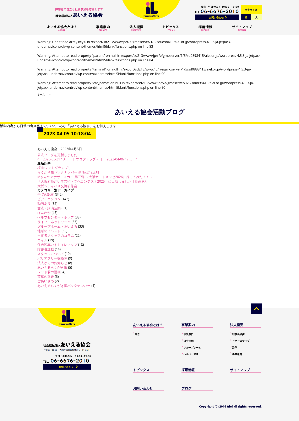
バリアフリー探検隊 (52, 258)
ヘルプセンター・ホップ (55, 217)
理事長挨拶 (238, 334)
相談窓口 (189, 334)
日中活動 (189, 341)
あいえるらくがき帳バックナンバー (64, 285)
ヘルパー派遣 (191, 354)
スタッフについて (50, 253)
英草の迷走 (45, 276)
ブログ (186, 388)
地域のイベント (49, 231)
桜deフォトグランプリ (54, 167)
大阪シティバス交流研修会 (57, 186)
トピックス (141, 370)
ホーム (41, 94)
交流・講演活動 (49, 208)
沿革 (234, 347)
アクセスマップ (241, 341)
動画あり (44, 203)
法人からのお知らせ (52, 263)
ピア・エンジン (49, 199)
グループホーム (192, 347)
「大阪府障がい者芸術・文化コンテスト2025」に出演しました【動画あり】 (94, 181)
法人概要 (236, 325)
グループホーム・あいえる (57, 226)
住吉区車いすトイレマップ (57, 244)
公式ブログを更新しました (57, 155)
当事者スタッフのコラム (55, 235)
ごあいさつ (45, 281)
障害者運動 (45, 249)
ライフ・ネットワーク (54, 222)
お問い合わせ (216, 17)
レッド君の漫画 (49, 272)
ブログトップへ (87, 159)
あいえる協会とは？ (148, 325)
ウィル (42, 240)
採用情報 (188, 370)
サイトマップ (240, 370)
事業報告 (237, 354)
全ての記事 (45, 194)
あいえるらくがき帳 (52, 267)
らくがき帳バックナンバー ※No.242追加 (68, 172)
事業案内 (188, 325)
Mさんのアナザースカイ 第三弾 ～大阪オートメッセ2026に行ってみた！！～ (95, 177)
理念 (137, 334)
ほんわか (44, 212)
